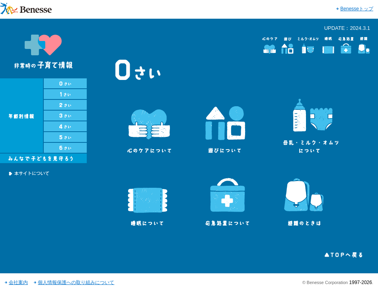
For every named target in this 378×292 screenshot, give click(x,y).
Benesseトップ (356, 9)
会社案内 (18, 282)
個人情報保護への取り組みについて (76, 282)
